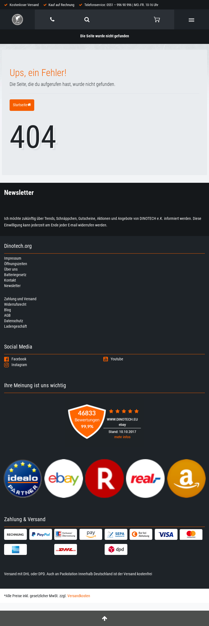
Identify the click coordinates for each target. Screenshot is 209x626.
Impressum (12, 258)
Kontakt (10, 280)
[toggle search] (86, 19)
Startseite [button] (22, 105)
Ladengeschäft (15, 326)
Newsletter (12, 285)
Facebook (15, 359)
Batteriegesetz (15, 275)
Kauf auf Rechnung (61, 5)
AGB (7, 315)
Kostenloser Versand (24, 5)
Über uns (11, 269)
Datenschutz (13, 321)
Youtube (113, 359)
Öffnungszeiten (15, 264)
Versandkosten (78, 596)
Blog (7, 310)
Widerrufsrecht (15, 304)
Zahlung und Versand (20, 299)
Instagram (15, 365)
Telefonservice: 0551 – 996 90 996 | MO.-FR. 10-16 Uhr (121, 5)
